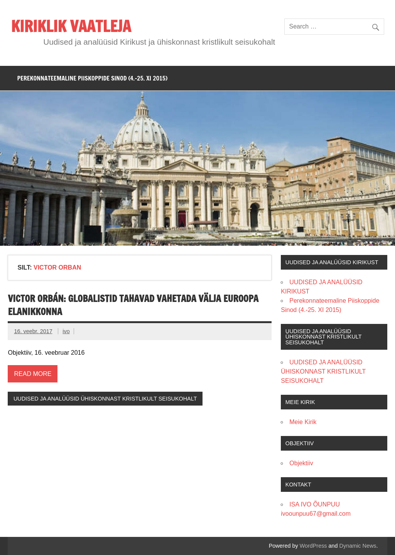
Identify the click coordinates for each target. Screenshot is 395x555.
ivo (65, 331)
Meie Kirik (302, 422)
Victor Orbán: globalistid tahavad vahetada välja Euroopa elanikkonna (133, 305)
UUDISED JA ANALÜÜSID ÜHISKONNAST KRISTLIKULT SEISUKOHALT (105, 399)
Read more (32, 374)
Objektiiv (301, 463)
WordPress (313, 546)
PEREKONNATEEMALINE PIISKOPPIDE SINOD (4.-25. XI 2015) (92, 78)
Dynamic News (357, 546)
